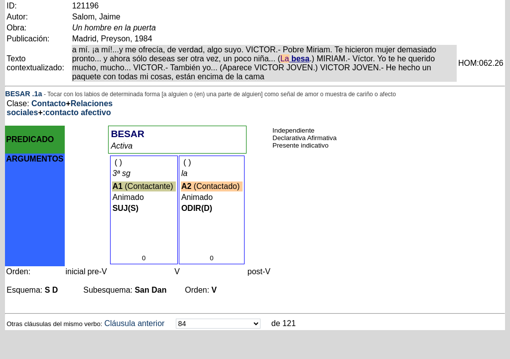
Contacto (48, 103)
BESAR (17, 94)
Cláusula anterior (134, 323)
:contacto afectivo (77, 112)
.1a (37, 94)
